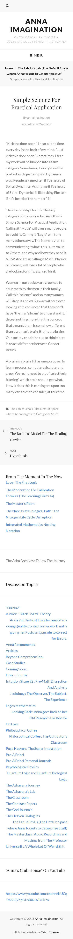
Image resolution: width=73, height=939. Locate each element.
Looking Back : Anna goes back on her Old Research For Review (39, 715)
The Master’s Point (20, 503)
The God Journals (19, 809)
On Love (12, 724)
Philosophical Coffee (21, 730)
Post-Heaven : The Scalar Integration (34, 748)
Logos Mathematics (21, 706)
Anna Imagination (36, 25)
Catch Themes (50, 932)
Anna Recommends (20, 644)
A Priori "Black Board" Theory (28, 614)
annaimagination (38, 117)
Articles (12, 650)
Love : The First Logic (22, 482)
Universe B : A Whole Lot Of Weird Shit (35, 846)
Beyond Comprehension (24, 657)
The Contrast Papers (21, 803)
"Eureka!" (13, 608)
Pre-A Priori (15, 755)
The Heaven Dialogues (23, 816)
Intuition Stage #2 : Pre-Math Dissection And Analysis (36, 684)
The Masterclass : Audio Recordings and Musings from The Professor (37, 837)
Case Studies (15, 663)
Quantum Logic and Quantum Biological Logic (37, 776)
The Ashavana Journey (23, 785)
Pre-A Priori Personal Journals (29, 761)
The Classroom (17, 797)
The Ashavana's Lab (20, 791)
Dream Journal (17, 675)
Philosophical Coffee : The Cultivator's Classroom (38, 739)
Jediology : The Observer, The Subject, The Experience (38, 696)
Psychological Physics (22, 767)
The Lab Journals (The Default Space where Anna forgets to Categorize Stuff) (37, 825)
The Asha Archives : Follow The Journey (35, 560)
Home (9, 68)
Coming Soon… (17, 669)
